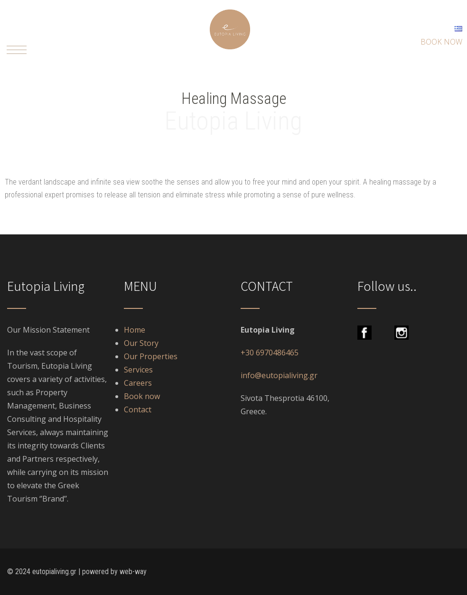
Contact (137, 409)
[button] (16, 49)
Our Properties (150, 356)
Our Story (141, 343)
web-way (133, 571)
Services (139, 369)
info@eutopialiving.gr (279, 375)
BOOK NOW (441, 42)
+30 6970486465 (270, 352)
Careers (138, 383)
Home (134, 330)
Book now (142, 396)
